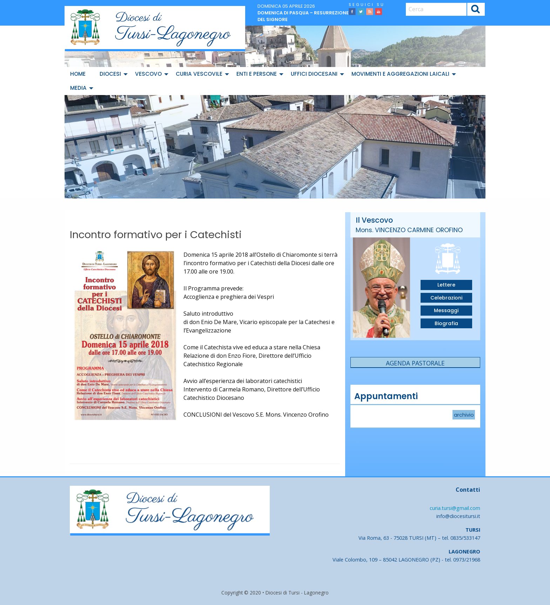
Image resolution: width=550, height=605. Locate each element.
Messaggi (446, 310)
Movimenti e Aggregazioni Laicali (400, 74)
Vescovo (148, 74)
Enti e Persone (256, 74)
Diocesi (110, 74)
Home (78, 74)
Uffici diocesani (314, 74)
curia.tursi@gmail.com (455, 508)
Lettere (446, 284)
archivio (464, 414)
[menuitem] (79, 74)
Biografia (446, 323)
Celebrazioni (446, 297)
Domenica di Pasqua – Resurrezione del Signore (303, 16)
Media (78, 88)
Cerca (476, 10)
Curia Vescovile (199, 74)
